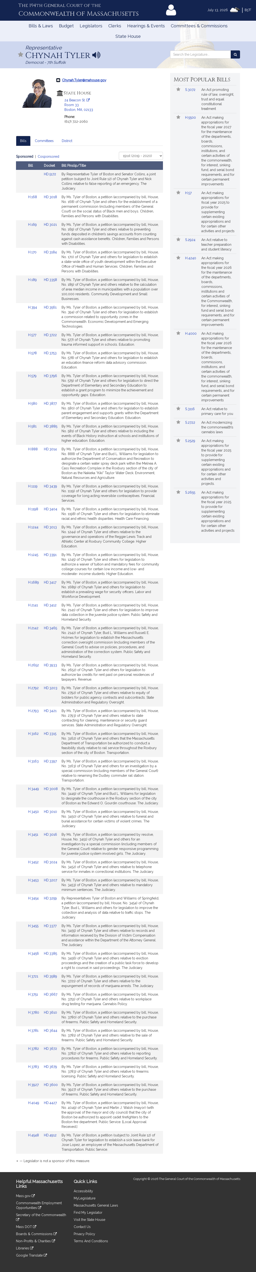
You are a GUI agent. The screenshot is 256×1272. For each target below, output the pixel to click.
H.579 (32, 376)
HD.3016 (50, 834)
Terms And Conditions (91, 1241)
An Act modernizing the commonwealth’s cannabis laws (217, 427)
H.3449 (34, 789)
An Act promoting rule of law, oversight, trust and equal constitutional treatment (217, 99)
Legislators (91, 25)
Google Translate (31, 1255)
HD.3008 (51, 789)
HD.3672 (50, 1049)
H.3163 (34, 761)
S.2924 (190, 240)
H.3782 (34, 1049)
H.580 (33, 403)
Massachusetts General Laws (96, 1205)
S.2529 (190, 441)
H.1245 (33, 555)
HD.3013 (50, 527)
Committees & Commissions (199, 25)
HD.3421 (50, 711)
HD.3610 (50, 1012)
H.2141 (33, 605)
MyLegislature (84, 1198)
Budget (66, 25)
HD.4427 (50, 1103)
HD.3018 (50, 197)
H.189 (33, 280)
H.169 (33, 224)
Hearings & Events (146, 25)
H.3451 (33, 834)
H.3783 (34, 1067)
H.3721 (33, 976)
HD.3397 (50, 761)
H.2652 (34, 665)
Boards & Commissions (36, 1234)
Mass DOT (26, 1227)
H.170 (32, 252)
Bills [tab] (23, 141)
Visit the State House (89, 1220)
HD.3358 (50, 280)
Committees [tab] (44, 141)
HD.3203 (50, 688)
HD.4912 (50, 1135)
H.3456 (34, 953)
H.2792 (34, 688)
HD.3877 (50, 403)
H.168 (33, 197)
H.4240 (191, 258)
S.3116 (190, 409)
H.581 (32, 426)
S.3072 (190, 90)
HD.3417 (50, 582)
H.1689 (34, 582)
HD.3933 (50, 665)
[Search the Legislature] (235, 54)
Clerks (114, 25)
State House (128, 36)
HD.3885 (50, 426)
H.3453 (34, 880)
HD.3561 (50, 307)
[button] (21, 55)
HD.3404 (50, 509)
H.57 (189, 193)
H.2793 (34, 711)
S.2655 (190, 492)
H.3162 (34, 734)
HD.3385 (50, 953)
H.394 (33, 307)
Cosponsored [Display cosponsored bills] (48, 156)
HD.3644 (50, 1030)
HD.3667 (50, 994)
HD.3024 (50, 862)
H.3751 (33, 994)
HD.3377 (50, 926)
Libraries (24, 1248)
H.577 (32, 335)
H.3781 (33, 1030)
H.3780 (34, 1012)
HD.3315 (50, 734)
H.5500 (191, 117)
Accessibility (83, 1191)
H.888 (33, 449)
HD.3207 (50, 880)
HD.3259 (50, 898)
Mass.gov (25, 1196)
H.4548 (34, 1135)
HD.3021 (50, 224)
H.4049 (34, 1103)
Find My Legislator (88, 1212)
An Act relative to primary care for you (217, 411)
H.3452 (34, 862)
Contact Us (82, 1227)
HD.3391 (50, 555)
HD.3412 (50, 605)
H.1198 (33, 509)
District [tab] (67, 141)
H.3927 (34, 1085)
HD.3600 (51, 1085)
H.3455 (33, 926)
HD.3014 (50, 449)
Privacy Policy (84, 1234)
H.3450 (34, 812)
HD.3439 (50, 486)
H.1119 (33, 486)
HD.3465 (50, 628)
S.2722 (190, 422)
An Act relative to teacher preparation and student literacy (216, 244)
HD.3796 (50, 376)
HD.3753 (50, 353)
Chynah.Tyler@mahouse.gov (84, 80)
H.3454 (34, 898)
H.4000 (191, 333)
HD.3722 (50, 335)
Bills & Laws (41, 25)
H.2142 (33, 628)
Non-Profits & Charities (35, 1241)
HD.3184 (50, 252)
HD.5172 (50, 174)
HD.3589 (50, 976)
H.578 (33, 353)
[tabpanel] (89, 659)
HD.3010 (50, 812)
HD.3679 (50, 1067)
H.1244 (33, 527)
